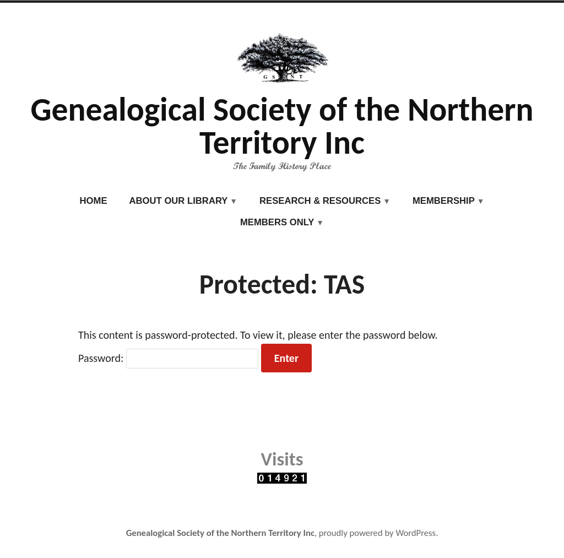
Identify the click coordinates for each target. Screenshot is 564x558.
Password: (168, 358)
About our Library (178, 201)
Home (93, 201)
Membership (444, 201)
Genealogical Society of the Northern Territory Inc (281, 125)
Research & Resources (320, 201)
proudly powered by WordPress (377, 532)
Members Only (277, 222)
